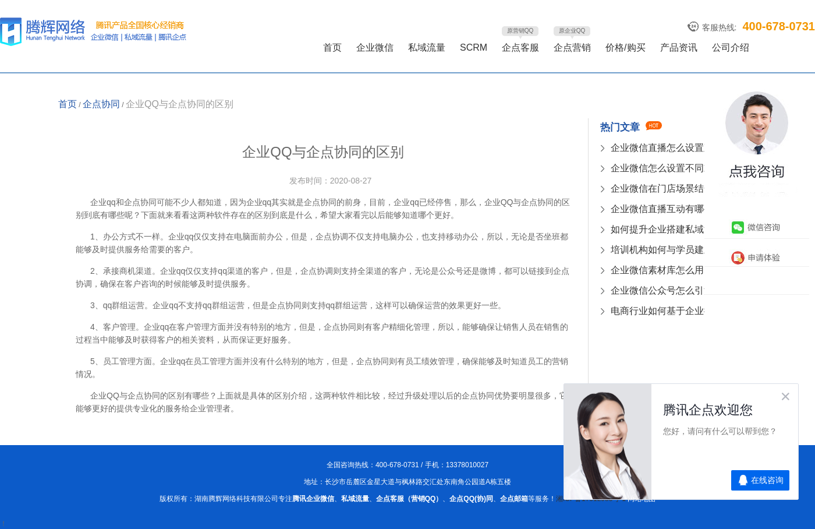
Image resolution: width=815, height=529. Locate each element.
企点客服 (520, 47)
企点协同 (101, 104)
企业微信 (375, 47)
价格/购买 (625, 47)
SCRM (473, 47)
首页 (332, 47)
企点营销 (572, 47)
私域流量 (426, 47)
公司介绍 (730, 47)
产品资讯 (678, 47)
